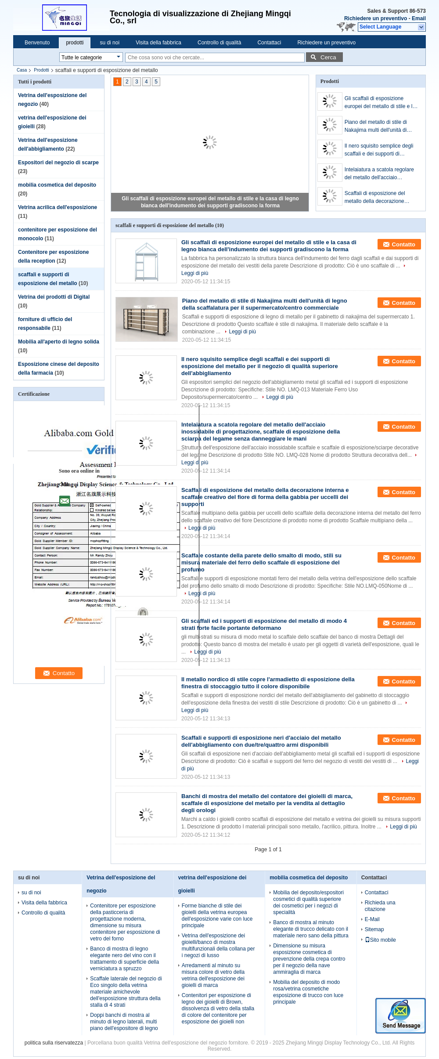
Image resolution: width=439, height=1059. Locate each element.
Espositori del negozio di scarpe (58, 162)
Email (419, 18)
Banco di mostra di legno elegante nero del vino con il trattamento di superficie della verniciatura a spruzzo (124, 959)
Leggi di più (242, 332)
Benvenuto (37, 43)
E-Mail (372, 919)
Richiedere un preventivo (375, 18)
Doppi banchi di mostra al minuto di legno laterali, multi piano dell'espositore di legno (124, 1021)
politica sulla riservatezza (54, 1043)
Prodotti (41, 70)
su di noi (109, 43)
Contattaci (269, 43)
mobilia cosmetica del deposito (57, 185)
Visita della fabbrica (158, 43)
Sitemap (374, 929)
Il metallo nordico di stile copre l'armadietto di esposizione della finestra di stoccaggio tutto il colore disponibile (268, 683)
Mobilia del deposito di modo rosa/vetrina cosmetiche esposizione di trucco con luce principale (308, 992)
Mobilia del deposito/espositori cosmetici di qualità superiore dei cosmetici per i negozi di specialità (308, 902)
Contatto (403, 244)
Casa (22, 70)
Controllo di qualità (219, 43)
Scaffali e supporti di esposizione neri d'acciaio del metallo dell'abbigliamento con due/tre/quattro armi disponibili (261, 741)
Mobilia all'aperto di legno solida (58, 342)
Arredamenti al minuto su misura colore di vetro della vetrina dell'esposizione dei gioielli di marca (213, 975)
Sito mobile (380, 940)
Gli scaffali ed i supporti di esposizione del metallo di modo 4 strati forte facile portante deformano (264, 624)
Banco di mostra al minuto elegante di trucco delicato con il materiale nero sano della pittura (310, 929)
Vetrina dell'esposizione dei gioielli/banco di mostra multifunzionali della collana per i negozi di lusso (218, 945)
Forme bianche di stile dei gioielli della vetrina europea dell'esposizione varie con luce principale (217, 916)
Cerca (328, 57)
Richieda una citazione (380, 906)
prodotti (74, 43)
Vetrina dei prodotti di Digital (54, 297)
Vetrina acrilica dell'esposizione (57, 207)
